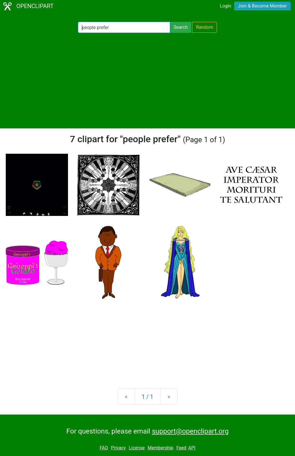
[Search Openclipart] (124, 27)
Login (225, 6)
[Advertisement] (147, 80)
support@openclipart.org (190, 431)
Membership (160, 448)
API (191, 448)
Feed (181, 448)
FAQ (104, 448)
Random (204, 27)
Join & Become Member (262, 6)
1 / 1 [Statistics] (148, 396)
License (137, 448)
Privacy (118, 448)
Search (180, 27)
